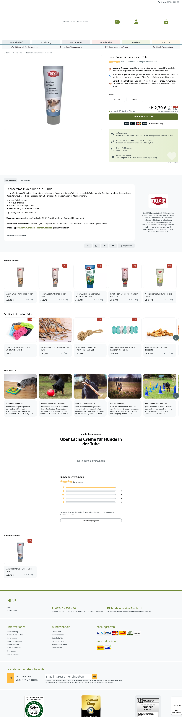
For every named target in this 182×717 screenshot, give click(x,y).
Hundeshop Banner (59, 618)
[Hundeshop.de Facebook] (75, 710)
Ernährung (46, 16)
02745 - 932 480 (64, 582)
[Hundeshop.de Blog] (96, 710)
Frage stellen (126, 219)
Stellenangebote (58, 608)
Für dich (166, 16)
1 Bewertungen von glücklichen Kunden (142, 35)
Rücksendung (12, 605)
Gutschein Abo (57, 612)
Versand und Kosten (15, 608)
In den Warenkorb (143, 89)
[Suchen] (117, 8)
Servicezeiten (57, 621)
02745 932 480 (121, 124)
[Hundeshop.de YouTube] (106, 710)
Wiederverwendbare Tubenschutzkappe (34, 201)
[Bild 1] (53, 66)
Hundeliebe (106, 16)
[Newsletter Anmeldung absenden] (94, 650)
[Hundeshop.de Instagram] (85, 710)
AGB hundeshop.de (14, 615)
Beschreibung (10, 154)
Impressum (11, 625)
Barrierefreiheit (13, 628)
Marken (136, 16)
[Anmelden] (136, 8)
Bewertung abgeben (91, 494)
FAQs (9, 581)
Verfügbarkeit (25, 154)
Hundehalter (76, 16)
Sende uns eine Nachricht (125, 582)
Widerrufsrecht (13, 618)
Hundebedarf (16, 16)
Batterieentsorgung (14, 621)
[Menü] (180, 698)
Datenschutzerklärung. (106, 656)
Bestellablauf (12, 584)
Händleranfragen (58, 615)
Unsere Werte (57, 605)
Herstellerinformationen (17, 209)
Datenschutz (12, 612)
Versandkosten (173, 85)
